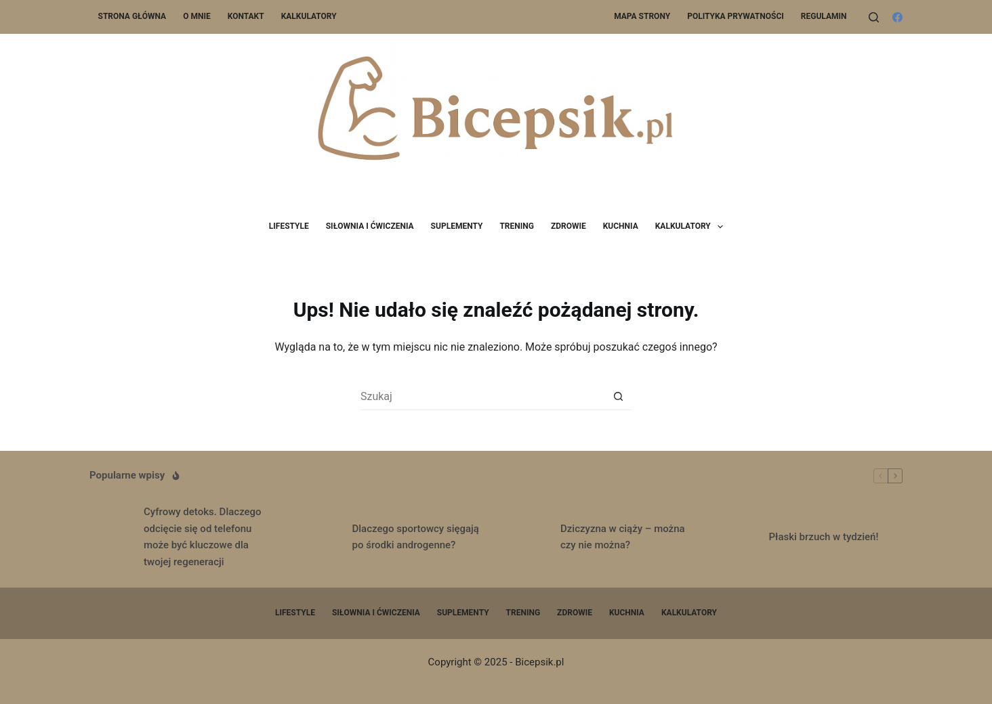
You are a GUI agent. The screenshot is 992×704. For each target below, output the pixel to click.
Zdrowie (568, 226)
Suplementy (457, 226)
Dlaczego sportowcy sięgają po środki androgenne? (415, 537)
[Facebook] (897, 17)
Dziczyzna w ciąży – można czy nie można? (622, 537)
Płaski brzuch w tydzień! (824, 537)
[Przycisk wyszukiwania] (618, 396)
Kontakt (246, 16)
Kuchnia (620, 226)
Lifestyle (289, 226)
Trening (516, 226)
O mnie (197, 16)
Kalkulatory (309, 16)
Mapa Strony (642, 16)
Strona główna (132, 16)
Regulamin (824, 16)
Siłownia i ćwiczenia (370, 226)
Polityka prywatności (735, 16)
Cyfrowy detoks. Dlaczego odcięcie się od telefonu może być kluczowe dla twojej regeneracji (203, 537)
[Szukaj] (874, 17)
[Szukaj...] (482, 396)
